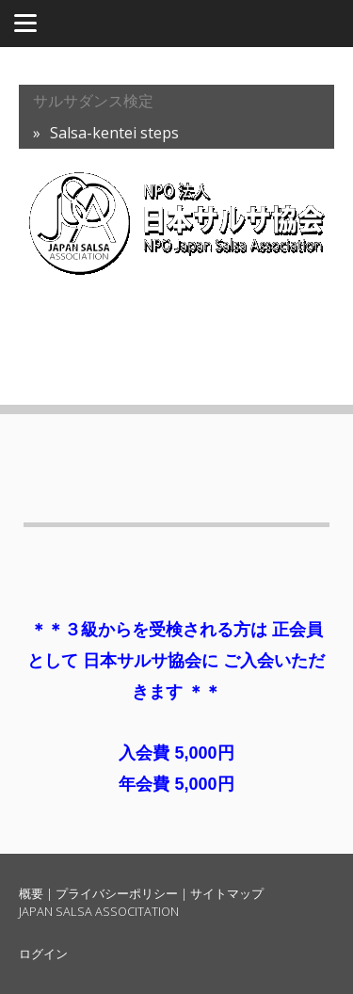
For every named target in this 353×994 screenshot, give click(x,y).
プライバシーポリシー (117, 893)
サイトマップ (227, 893)
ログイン (43, 953)
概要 (31, 893)
